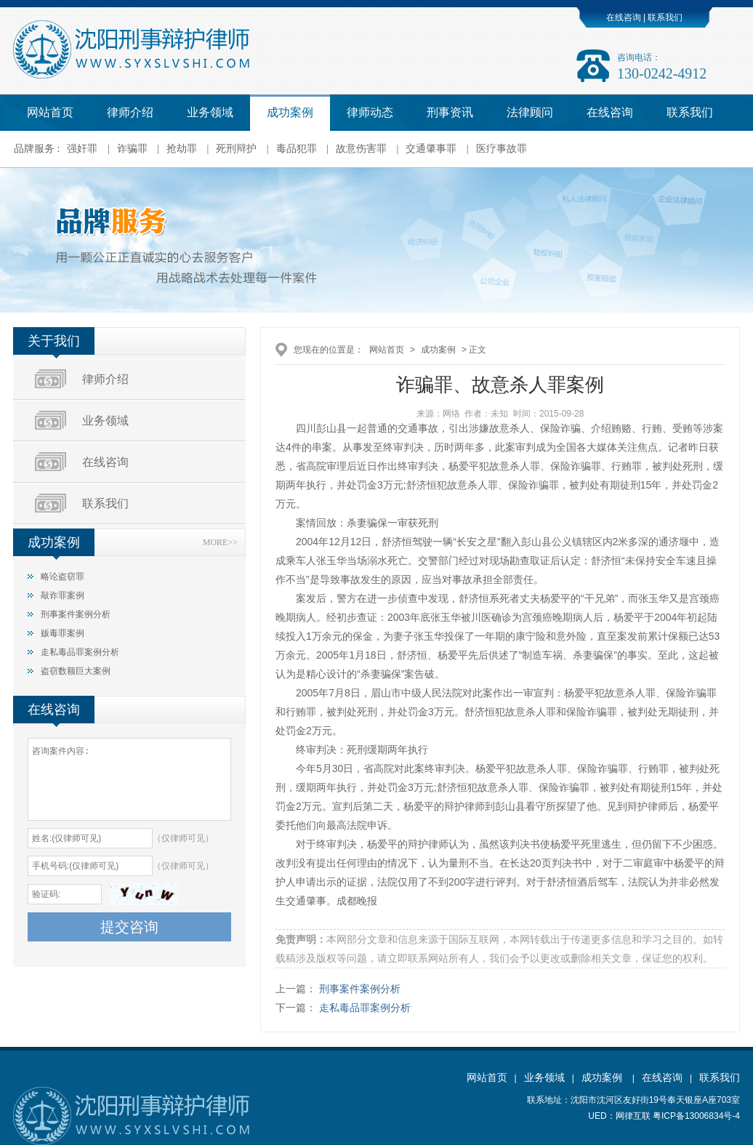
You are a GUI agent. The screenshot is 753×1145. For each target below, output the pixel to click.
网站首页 (50, 112)
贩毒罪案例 (62, 633)
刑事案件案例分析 (75, 614)
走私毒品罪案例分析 (80, 652)
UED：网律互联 (619, 1116)
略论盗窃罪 (62, 576)
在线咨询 (623, 17)
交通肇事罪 (431, 148)
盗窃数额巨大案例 (75, 671)
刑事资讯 (450, 112)
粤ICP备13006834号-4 (696, 1116)
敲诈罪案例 (62, 595)
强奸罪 (82, 148)
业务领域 (210, 112)
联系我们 (663, 17)
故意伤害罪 (361, 148)
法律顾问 (530, 112)
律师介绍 (130, 112)
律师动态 (370, 112)
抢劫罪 (181, 148)
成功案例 (290, 112)
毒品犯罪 (296, 148)
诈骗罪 (132, 148)
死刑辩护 (236, 148)
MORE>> (220, 542)
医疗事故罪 (501, 148)
